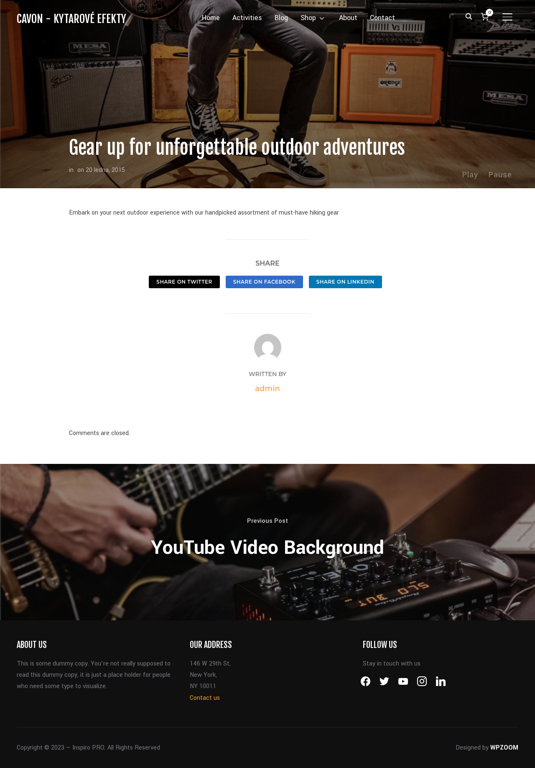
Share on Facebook (264, 282)
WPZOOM (504, 747)
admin (267, 388)
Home (211, 18)
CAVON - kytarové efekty (71, 19)
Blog (281, 18)
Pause (500, 174)
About (348, 18)
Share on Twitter (184, 282)
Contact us (205, 698)
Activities (247, 18)
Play (470, 174)
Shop (308, 18)
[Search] (468, 16)
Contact (382, 18)
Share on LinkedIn (345, 282)
